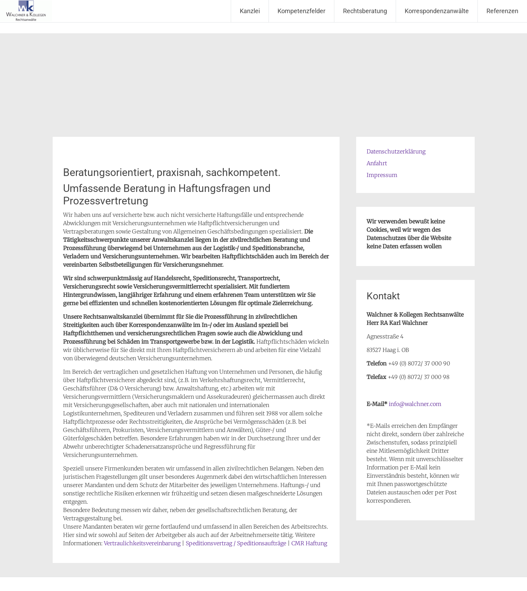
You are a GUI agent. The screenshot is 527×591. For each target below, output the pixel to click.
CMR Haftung (309, 543)
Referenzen (502, 11)
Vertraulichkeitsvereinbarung (142, 543)
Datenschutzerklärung (396, 151)
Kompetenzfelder (301, 11)
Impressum (382, 174)
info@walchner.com (415, 403)
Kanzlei (250, 11)
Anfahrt (377, 163)
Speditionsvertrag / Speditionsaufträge (236, 543)
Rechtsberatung (365, 11)
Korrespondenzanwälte (437, 11)
